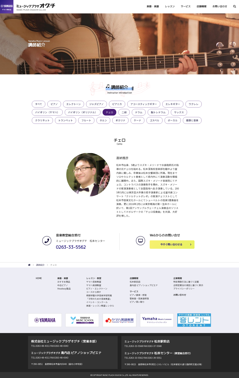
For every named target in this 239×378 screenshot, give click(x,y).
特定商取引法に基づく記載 (186, 281)
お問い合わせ (219, 6)
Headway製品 (64, 288)
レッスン (170, 6)
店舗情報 (201, 6)
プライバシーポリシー (184, 288)
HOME (39, 278)
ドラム (138, 112)
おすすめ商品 (63, 281)
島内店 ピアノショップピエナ (144, 285)
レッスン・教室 (93, 278)
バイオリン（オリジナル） (82, 112)
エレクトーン (73, 104)
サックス (179, 112)
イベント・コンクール (97, 302)
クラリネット (42, 120)
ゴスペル (154, 120)
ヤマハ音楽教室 (93, 281)
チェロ (109, 112)
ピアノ (54, 104)
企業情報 (177, 278)
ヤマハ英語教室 (93, 285)
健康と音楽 (192, 120)
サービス (186, 6)
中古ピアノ (62, 285)
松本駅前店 (135, 281)
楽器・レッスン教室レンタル (100, 305)
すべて (38, 104)
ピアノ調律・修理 (138, 294)
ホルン (103, 120)
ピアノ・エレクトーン (96, 288)
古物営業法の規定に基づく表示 (188, 285)
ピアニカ (117, 104)
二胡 (124, 112)
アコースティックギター (143, 104)
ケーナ (137, 120)
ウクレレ (193, 104)
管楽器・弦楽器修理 (139, 298)
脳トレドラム (158, 112)
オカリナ (120, 120)
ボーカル (173, 120)
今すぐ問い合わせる (171, 244)
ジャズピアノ (96, 104)
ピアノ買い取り (137, 301)
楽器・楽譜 (153, 6)
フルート (86, 120)
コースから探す (93, 291)
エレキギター (173, 104)
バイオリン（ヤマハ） (47, 112)
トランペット (65, 120)
